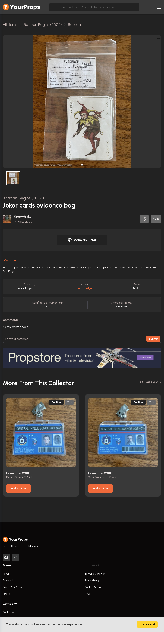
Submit (153, 338)
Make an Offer (82, 240)
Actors (6, 593)
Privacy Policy (92, 580)
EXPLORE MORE (150, 381)
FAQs (87, 593)
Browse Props (10, 580)
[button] (82, 165)
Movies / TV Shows (13, 587)
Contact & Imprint (95, 587)
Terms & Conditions (95, 573)
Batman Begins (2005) (23, 198)
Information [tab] (10, 260)
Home (6, 573)
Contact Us (9, 612)
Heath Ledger (85, 288)
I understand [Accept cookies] (147, 624)
